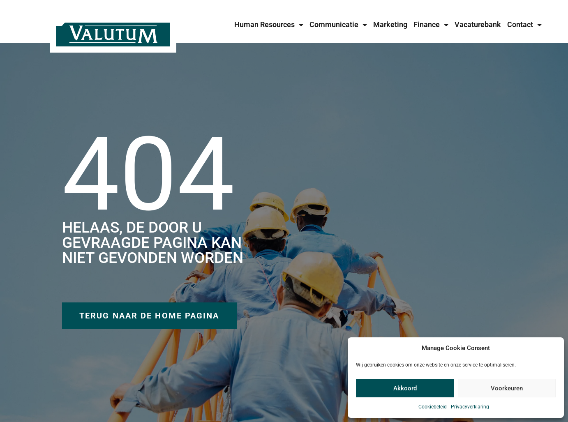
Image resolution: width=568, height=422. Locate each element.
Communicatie (338, 24)
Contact (524, 24)
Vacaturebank (478, 24)
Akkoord (405, 388)
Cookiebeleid (432, 407)
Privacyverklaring (470, 407)
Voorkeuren (507, 388)
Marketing (390, 24)
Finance (430, 24)
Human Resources (268, 24)
